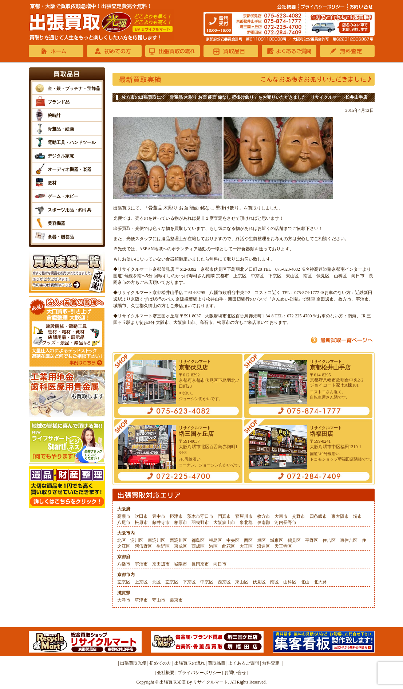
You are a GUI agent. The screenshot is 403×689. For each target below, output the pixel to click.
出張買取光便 (133, 663)
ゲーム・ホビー (63, 196)
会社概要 (165, 672)
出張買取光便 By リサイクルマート (193, 682)
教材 (52, 182)
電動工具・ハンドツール (72, 142)
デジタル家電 (61, 155)
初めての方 (160, 663)
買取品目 (216, 663)
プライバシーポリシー (199, 672)
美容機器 (56, 223)
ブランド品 (59, 102)
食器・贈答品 (61, 236)
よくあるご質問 (243, 663)
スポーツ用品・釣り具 (69, 209)
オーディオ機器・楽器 (69, 169)
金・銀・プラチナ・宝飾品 (74, 88)
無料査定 (271, 663)
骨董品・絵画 (61, 129)
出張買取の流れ (189, 663)
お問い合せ (235, 672)
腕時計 (54, 115)
